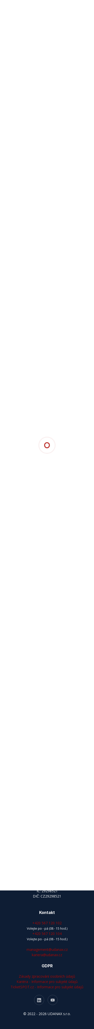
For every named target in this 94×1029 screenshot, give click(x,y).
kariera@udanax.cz (47, 954)
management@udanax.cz (47, 949)
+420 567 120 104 (47, 933)
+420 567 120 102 (47, 923)
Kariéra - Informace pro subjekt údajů (47, 981)
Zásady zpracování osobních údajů (47, 976)
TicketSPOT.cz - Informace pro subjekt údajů (47, 987)
